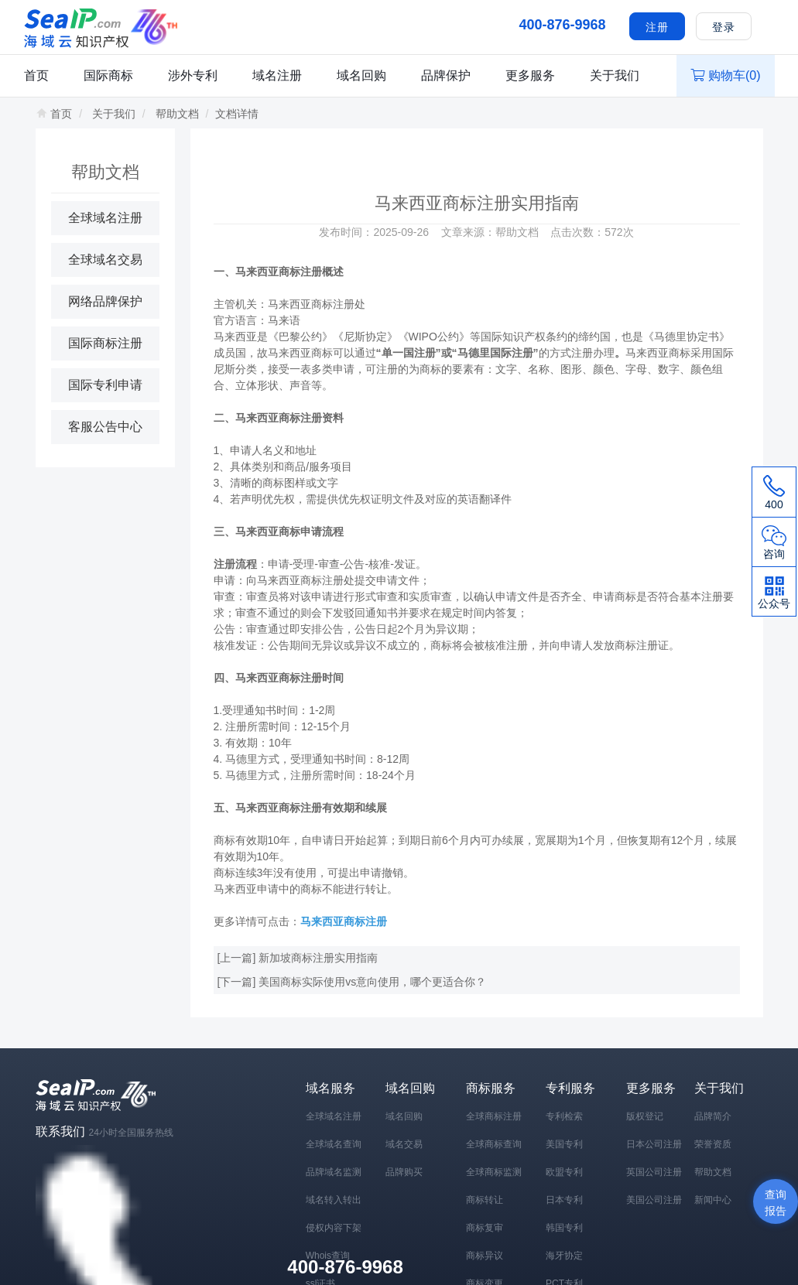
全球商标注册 (494, 1116)
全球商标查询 (494, 1144)
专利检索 (564, 1116)
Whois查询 (328, 1255)
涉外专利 (192, 75)
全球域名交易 (105, 259)
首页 (36, 75)
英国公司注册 (654, 1172)
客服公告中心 (105, 426)
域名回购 (361, 75)
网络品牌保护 (105, 301)
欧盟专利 (564, 1172)
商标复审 (484, 1227)
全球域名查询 (333, 1144)
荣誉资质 (712, 1144)
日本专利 (564, 1199)
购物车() (725, 75)
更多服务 (530, 75)
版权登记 (644, 1116)
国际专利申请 (105, 384)
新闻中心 (712, 1199)
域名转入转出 (333, 1199)
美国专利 (564, 1144)
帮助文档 (177, 114)
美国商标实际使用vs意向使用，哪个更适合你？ (372, 982)
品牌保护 (446, 75)
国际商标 (108, 75)
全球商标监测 (494, 1172)
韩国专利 (564, 1227)
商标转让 (484, 1199)
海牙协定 (564, 1255)
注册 (657, 27)
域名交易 (404, 1144)
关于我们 (614, 75)
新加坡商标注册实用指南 (318, 958)
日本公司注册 (654, 1144)
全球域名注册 (105, 217)
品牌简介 (712, 1116)
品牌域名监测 (333, 1172)
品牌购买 (404, 1172)
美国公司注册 (654, 1199)
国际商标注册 (105, 343)
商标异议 (484, 1255)
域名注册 (277, 75)
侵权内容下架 (333, 1227)
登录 (723, 27)
